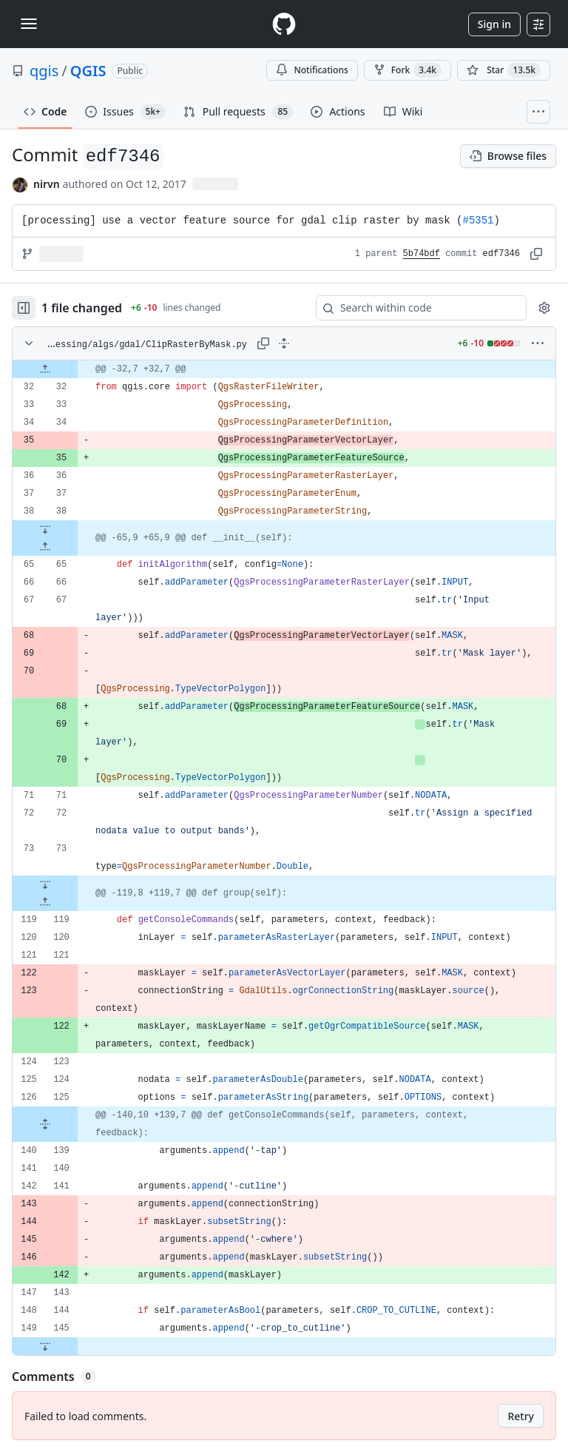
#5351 (478, 220)
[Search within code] (414, 308)
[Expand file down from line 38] (45, 529)
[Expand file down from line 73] (45, 884)
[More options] (538, 343)
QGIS (88, 71)
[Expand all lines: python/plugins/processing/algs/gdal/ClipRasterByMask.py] (284, 343)
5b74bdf (421, 254)
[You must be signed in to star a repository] (503, 70)
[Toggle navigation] (29, 24)
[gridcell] (284, 369)
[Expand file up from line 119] (45, 902)
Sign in (494, 24)
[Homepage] (284, 24)
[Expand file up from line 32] (45, 369)
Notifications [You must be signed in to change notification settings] (312, 70)
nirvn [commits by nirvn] (46, 184)
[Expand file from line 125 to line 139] (45, 1124)
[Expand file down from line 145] (45, 1346)
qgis (44, 71)
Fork (407, 70)
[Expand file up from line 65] (45, 547)
